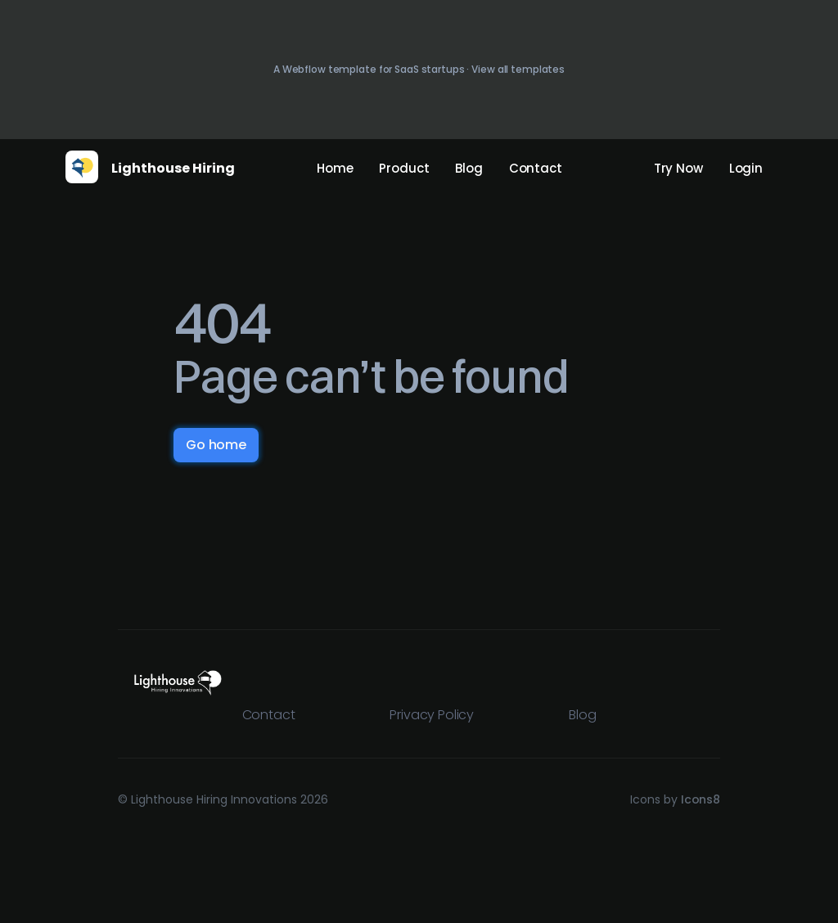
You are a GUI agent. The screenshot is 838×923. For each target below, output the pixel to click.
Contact (535, 168)
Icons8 (700, 799)
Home (335, 168)
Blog (468, 168)
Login (746, 168)
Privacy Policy (432, 714)
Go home (216, 444)
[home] (81, 167)
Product (404, 168)
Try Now (678, 168)
